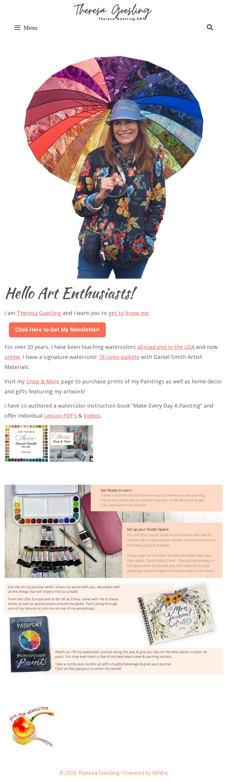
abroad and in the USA (165, 346)
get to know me (128, 312)
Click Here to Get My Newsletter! (57, 329)
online (12, 356)
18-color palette (119, 356)
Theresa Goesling (39, 312)
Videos (92, 415)
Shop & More (42, 381)
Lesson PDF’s (60, 415)
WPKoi (160, 773)
